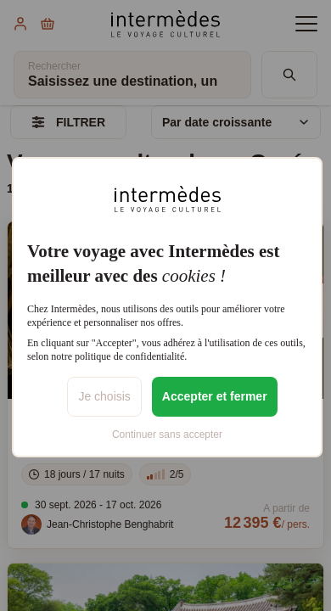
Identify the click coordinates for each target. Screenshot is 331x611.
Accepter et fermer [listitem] (214, 396)
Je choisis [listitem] (104, 396)
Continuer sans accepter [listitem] (167, 434)
